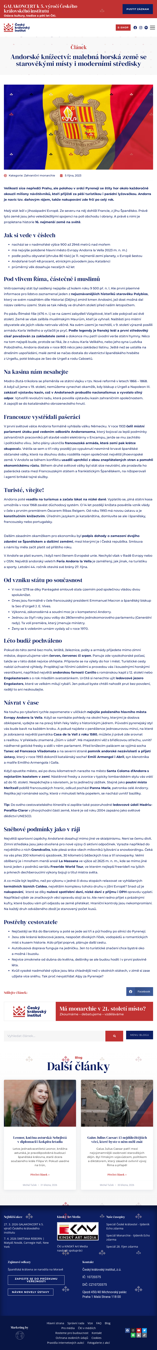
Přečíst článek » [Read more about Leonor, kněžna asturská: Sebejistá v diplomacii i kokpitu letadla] (40, 1174)
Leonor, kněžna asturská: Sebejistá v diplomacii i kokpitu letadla (40, 1139)
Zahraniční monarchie (39, 175)
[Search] (114, 1036)
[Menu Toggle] (152, 27)
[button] (139, 991)
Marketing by (19, 1327)
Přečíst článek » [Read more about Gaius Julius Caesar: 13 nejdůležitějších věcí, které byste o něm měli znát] (117, 1174)
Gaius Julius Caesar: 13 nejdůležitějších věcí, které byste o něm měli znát (117, 1139)
